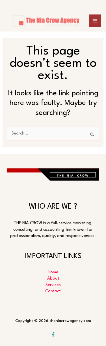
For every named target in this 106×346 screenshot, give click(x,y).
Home (53, 272)
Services (53, 285)
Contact (53, 291)
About (53, 278)
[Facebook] (53, 334)
